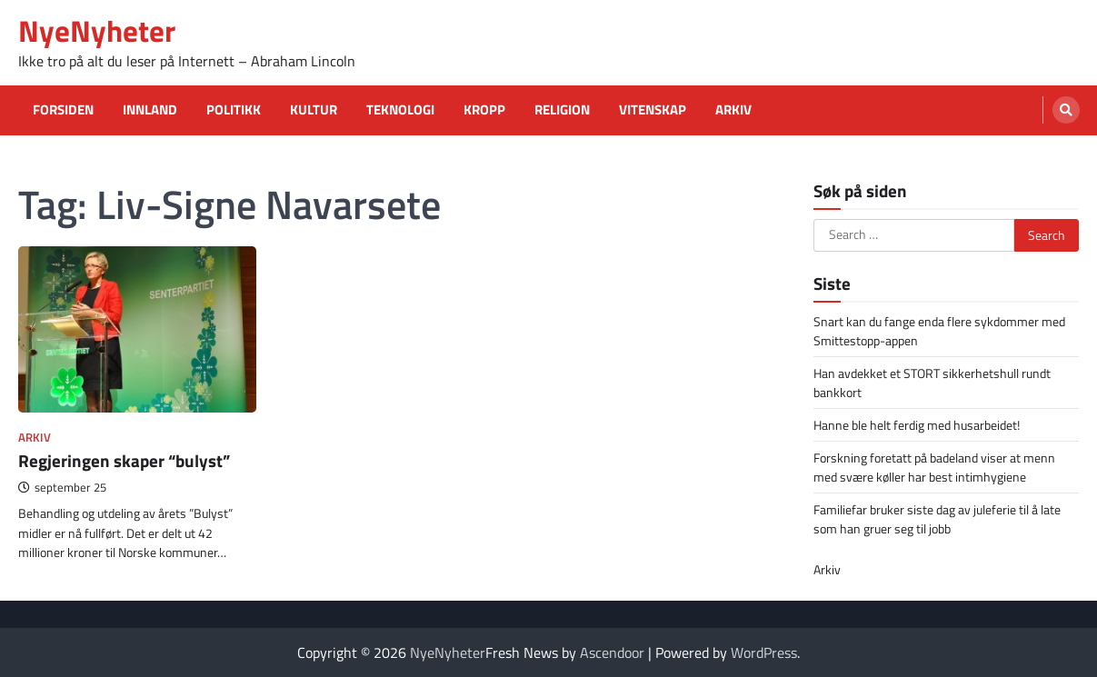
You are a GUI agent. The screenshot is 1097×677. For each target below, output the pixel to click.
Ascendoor (612, 652)
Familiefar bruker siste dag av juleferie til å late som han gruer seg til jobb (937, 519)
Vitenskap (652, 110)
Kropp (484, 110)
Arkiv (733, 110)
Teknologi (400, 110)
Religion (562, 110)
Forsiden (63, 110)
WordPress (764, 652)
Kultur (313, 110)
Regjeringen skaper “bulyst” (124, 460)
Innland (150, 110)
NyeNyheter (96, 31)
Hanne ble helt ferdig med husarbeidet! (916, 424)
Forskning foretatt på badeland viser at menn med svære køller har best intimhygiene (934, 467)
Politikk (233, 110)
